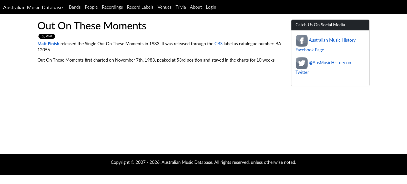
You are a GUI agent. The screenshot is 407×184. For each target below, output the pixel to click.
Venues (165, 7)
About (196, 7)
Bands (75, 7)
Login (211, 7)
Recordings (112, 7)
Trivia (181, 7)
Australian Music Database (33, 7)
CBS (219, 43)
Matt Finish (48, 43)
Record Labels (140, 7)
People (91, 7)
